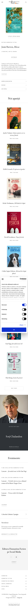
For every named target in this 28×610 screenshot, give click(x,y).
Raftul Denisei (13, 51)
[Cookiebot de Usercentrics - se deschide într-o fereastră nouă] (20, 279)
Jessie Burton (7, 46)
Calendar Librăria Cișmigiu (9, 514)
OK (14, 329)
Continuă (4, 74)
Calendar (4, 504)
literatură (4, 51)
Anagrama (19, 597)
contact (14, 561)
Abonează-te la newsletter (9, 534)
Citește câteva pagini (14, 36)
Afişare (21, 325)
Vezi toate (14, 388)
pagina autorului (14, 446)
